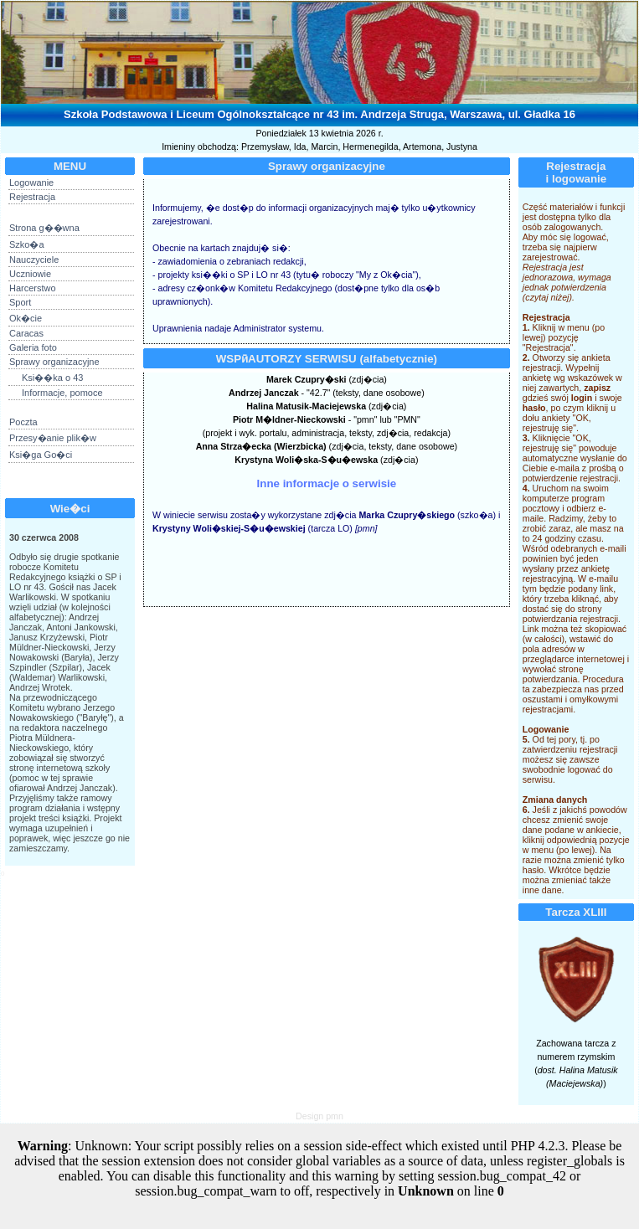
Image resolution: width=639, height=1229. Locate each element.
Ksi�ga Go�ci (40, 455)
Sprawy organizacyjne (54, 362)
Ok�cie (25, 318)
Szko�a (26, 244)
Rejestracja (32, 197)
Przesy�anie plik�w (52, 438)
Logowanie (31, 182)
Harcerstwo (32, 288)
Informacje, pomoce (62, 393)
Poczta (23, 422)
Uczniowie (30, 274)
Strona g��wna (44, 228)
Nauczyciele (34, 260)
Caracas (26, 333)
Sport (20, 302)
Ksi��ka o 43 (52, 378)
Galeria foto (33, 347)
